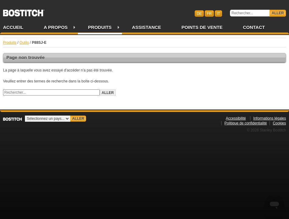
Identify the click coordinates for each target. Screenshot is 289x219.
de (199, 13)
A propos (56, 27)
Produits (100, 27)
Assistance (146, 27)
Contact (254, 27)
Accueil (13, 27)
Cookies (279, 123)
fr (209, 13)
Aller (278, 13)
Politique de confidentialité (246, 123)
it (218, 13)
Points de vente (201, 27)
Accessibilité (236, 118)
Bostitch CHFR (23, 10)
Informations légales (269, 118)
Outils (24, 42)
